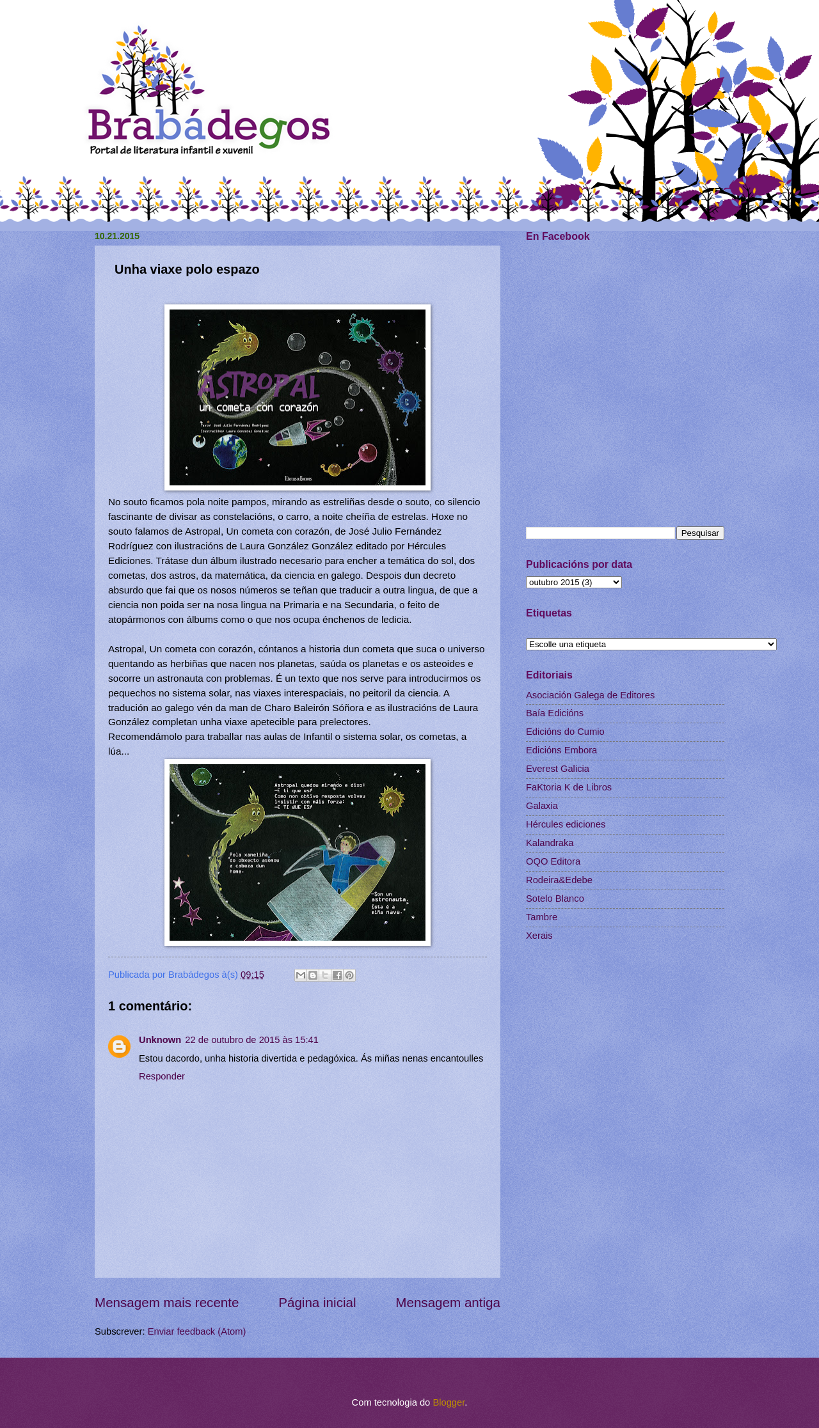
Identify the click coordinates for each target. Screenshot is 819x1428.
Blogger (449, 1402)
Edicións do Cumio (565, 731)
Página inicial (317, 1302)
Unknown (160, 1040)
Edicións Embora (561, 750)
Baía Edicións (555, 713)
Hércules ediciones (565, 824)
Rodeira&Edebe (559, 880)
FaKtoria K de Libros (569, 787)
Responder (162, 1076)
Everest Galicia (557, 769)
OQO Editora (553, 861)
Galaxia (542, 806)
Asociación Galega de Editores (590, 695)
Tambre (541, 917)
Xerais (539, 935)
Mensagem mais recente (167, 1302)
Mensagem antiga (447, 1302)
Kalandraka (549, 843)
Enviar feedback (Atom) (197, 1331)
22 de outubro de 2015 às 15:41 (252, 1040)
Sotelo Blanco (555, 898)
